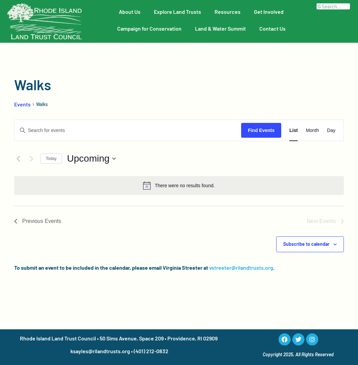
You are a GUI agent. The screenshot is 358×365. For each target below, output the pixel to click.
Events (22, 104)
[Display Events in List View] (293, 130)
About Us (129, 11)
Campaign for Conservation (149, 28)
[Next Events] (31, 159)
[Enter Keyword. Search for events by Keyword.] (127, 130)
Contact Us (272, 28)
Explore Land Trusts (177, 11)
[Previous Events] (18, 159)
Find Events (261, 130)
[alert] (179, 185)
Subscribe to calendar (306, 243)
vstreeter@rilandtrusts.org (241, 267)
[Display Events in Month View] (312, 130)
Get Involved (269, 11)
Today (51, 158)
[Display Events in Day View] (331, 130)
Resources (227, 11)
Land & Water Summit (220, 28)
